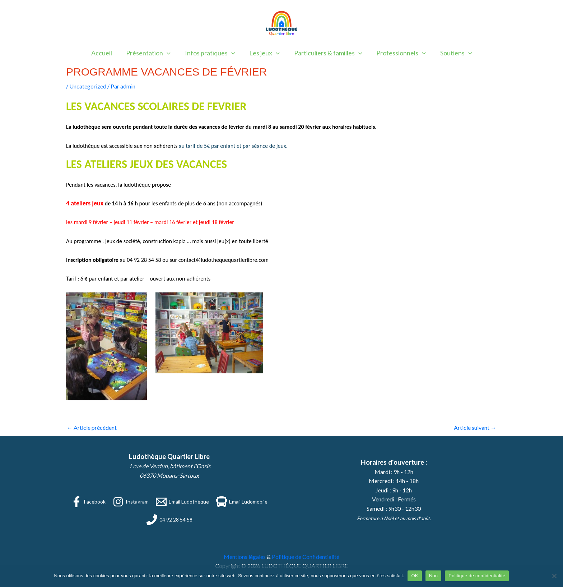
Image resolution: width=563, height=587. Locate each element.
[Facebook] (88, 502)
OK (414, 575)
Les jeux (264, 52)
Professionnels (398, 52)
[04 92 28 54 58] (169, 520)
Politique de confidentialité (476, 575)
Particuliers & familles (327, 52)
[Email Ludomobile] (242, 502)
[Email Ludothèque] (182, 502)
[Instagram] (130, 502)
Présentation (151, 52)
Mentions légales (245, 556)
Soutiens (452, 52)
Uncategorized (87, 86)
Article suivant (475, 427)
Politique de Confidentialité (305, 556)
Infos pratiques (211, 52)
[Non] (554, 575)
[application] (169, 52)
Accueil (105, 53)
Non (433, 575)
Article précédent (92, 427)
